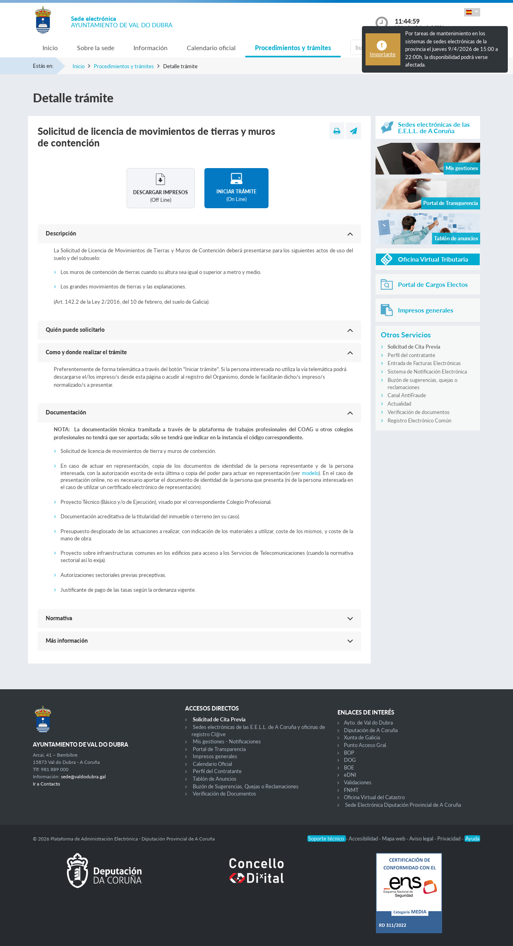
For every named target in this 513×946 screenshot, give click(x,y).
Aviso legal (421, 838)
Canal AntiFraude (407, 395)
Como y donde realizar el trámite (86, 352)
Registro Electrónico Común (419, 420)
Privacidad (449, 838)
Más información (67, 640)
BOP (349, 752)
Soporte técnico (326, 838)
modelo (310, 473)
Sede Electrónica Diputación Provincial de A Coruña (403, 805)
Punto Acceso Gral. (365, 745)
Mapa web (394, 838)
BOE (349, 767)
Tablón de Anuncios (214, 778)
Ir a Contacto (46, 784)
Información (150, 47)
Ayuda (472, 838)
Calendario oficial (211, 47)
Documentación (66, 412)
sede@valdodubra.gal (83, 776)
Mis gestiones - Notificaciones (227, 741)
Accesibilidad (364, 838)
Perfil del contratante (411, 355)
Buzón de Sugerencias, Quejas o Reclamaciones (246, 786)
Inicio (50, 47)
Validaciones (358, 782)
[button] (472, 12)
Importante (383, 54)
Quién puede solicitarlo (75, 329)
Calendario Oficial (212, 764)
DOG (350, 760)
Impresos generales (215, 756)
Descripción (61, 233)
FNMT (351, 790)
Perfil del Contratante (217, 771)
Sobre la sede (95, 47)
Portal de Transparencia (219, 749)
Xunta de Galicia (362, 737)
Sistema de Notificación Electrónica (427, 371)
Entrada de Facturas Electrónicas (424, 363)
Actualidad (399, 403)
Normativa (59, 618)
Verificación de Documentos (224, 793)
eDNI (350, 774)
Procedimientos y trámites (293, 47)
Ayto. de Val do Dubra (368, 722)
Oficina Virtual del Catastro (374, 797)
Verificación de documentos (419, 412)
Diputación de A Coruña (371, 730)
